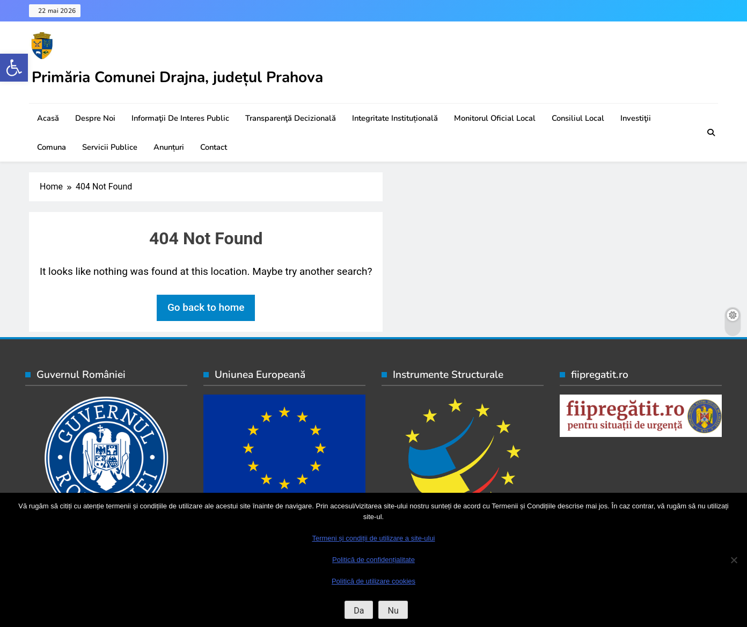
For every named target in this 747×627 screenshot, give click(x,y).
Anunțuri (168, 147)
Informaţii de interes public (180, 118)
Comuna (51, 147)
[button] (14, 68)
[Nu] (733, 560)
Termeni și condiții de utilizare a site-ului (373, 538)
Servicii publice (109, 147)
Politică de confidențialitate (373, 560)
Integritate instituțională (395, 118)
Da (359, 611)
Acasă (48, 118)
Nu (392, 611)
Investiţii (635, 118)
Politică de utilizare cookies (373, 581)
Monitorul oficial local (495, 118)
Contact (213, 147)
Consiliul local (578, 118)
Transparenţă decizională (290, 118)
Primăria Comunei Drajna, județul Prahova (177, 77)
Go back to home (206, 307)
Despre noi (95, 118)
